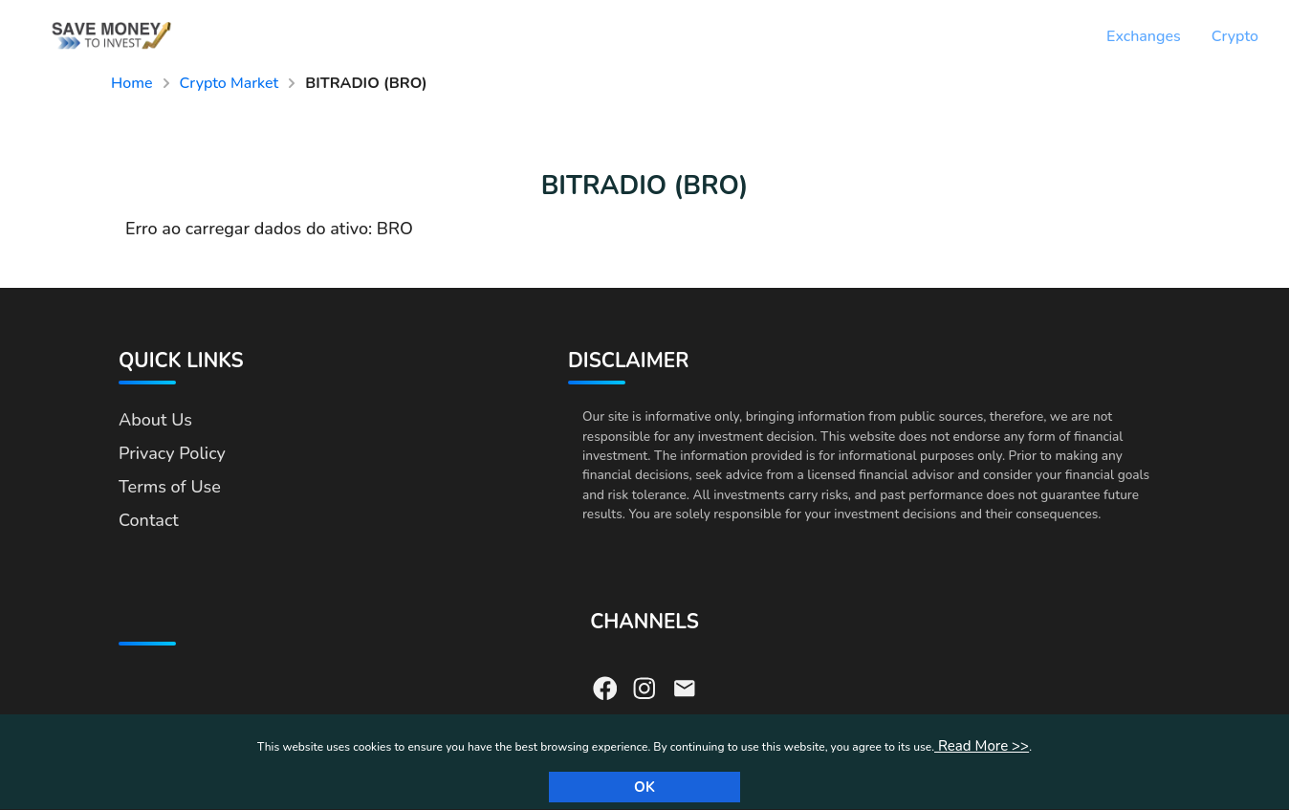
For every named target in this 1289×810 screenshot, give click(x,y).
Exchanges (1143, 36)
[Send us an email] (684, 686)
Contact (149, 520)
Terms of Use (170, 486)
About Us (155, 419)
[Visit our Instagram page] (644, 686)
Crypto (1235, 36)
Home (132, 83)
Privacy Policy (172, 453)
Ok (644, 787)
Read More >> (981, 745)
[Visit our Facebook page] (605, 686)
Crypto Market (229, 83)
